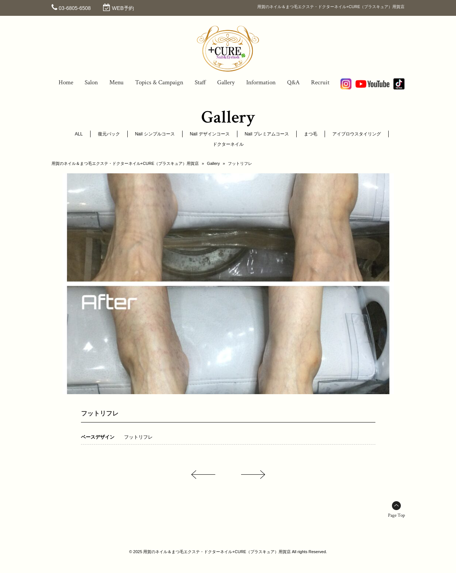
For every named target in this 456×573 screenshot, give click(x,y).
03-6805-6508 (75, 8)
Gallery (213, 163)
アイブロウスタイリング (356, 134)
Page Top (396, 515)
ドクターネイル (228, 144)
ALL (78, 134)
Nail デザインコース (210, 134)
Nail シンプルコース (155, 134)
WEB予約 (123, 8)
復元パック (109, 134)
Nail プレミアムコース (267, 134)
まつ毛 (310, 134)
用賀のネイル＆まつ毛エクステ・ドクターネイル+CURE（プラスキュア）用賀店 (125, 163)
